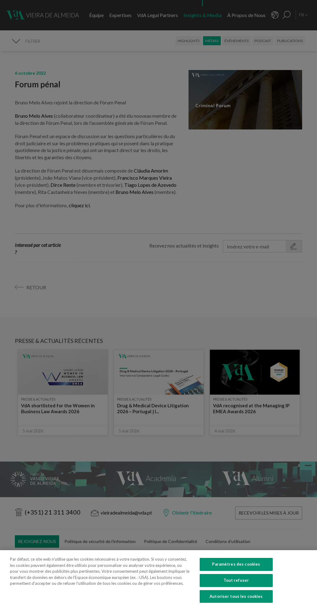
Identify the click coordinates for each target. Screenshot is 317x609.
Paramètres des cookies (236, 575)
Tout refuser (236, 591)
